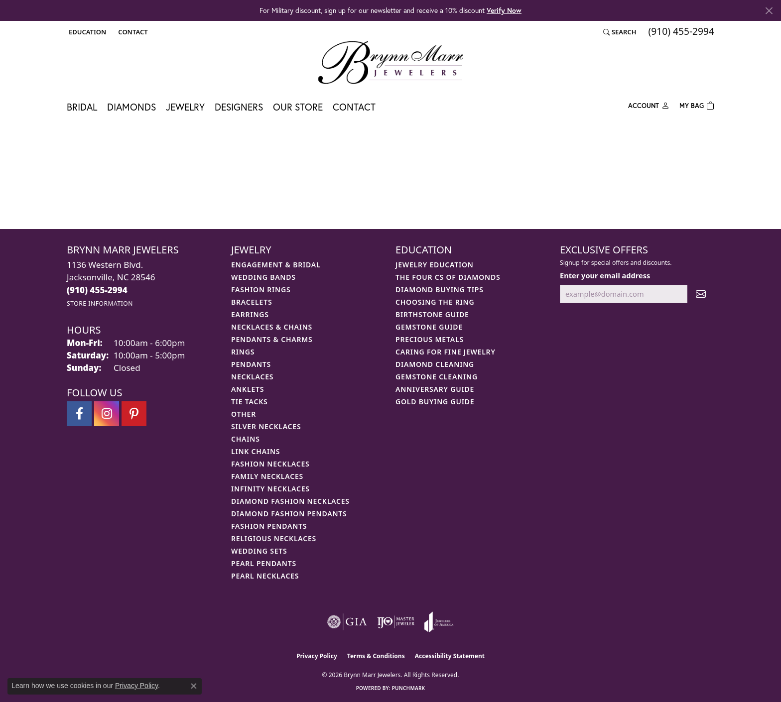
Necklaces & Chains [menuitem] (271, 327)
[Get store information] (100, 303)
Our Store (298, 107)
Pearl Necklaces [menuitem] (265, 576)
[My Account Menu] (648, 105)
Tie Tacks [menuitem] (249, 401)
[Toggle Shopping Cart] (696, 105)
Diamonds (131, 107)
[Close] (769, 10)
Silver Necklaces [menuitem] (266, 426)
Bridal (82, 107)
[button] (86, 31)
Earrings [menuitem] (250, 314)
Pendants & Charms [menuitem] (272, 339)
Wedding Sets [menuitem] (259, 551)
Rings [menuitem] (243, 351)
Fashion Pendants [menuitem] (269, 526)
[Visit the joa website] (438, 621)
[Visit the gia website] (347, 621)
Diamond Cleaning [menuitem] (434, 364)
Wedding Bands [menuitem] (263, 277)
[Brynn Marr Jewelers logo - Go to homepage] (390, 62)
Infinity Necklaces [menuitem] (270, 488)
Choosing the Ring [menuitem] (434, 302)
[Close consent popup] (194, 686)
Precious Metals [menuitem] (429, 339)
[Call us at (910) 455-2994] (97, 290)
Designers (239, 107)
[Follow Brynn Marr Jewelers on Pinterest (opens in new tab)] (134, 413)
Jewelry (185, 107)
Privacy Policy (316, 656)
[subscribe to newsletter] (700, 294)
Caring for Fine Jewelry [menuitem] (445, 351)
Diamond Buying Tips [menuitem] (439, 289)
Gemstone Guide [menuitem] (429, 327)
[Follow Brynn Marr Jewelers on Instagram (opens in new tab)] (106, 413)
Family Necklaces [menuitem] (267, 476)
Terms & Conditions (376, 656)
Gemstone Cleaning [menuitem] (436, 376)
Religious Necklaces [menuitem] (273, 538)
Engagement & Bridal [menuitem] (275, 264)
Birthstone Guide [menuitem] (432, 314)
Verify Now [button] (504, 10)
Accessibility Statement (450, 656)
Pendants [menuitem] (251, 364)
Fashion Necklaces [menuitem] (270, 463)
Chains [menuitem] (245, 439)
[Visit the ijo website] (395, 621)
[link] (131, 31)
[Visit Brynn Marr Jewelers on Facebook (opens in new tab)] (79, 413)
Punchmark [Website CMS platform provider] (408, 688)
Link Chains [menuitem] (255, 451)
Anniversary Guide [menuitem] (434, 389)
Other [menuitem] (243, 414)
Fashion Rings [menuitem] (260, 289)
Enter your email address (605, 275)
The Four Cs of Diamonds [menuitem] (447, 277)
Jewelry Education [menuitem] (434, 264)
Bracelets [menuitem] (251, 302)
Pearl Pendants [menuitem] (263, 563)
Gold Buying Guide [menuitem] (434, 401)
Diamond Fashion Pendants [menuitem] (289, 513)
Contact (354, 107)
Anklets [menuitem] (247, 389)
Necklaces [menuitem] (252, 376)
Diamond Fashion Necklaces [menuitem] (290, 501)
